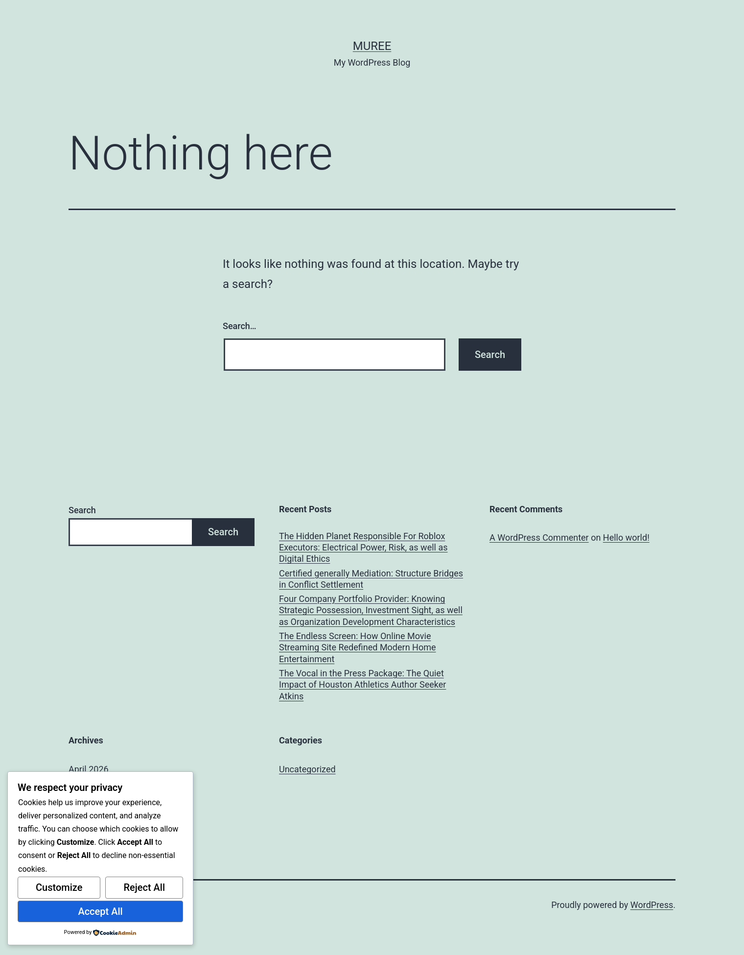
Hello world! (626, 537)
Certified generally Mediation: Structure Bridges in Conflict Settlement (371, 579)
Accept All (100, 911)
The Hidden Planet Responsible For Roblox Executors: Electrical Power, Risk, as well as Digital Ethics (363, 547)
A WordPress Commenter (539, 537)
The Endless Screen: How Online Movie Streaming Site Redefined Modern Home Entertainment (357, 647)
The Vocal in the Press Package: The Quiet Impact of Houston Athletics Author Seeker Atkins (362, 684)
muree (372, 46)
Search (82, 510)
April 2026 (89, 769)
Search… (239, 326)
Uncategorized (307, 769)
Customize (59, 887)
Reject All (144, 887)
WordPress (651, 905)
